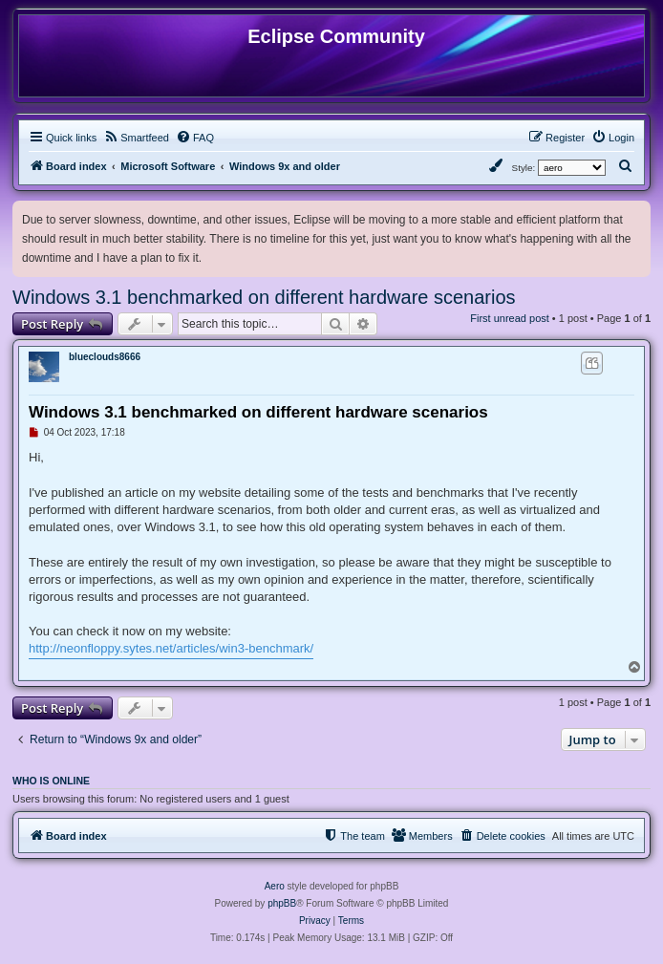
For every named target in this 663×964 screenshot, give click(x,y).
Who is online (51, 780)
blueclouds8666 (104, 357)
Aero (275, 886)
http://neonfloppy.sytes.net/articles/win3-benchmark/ (171, 648)
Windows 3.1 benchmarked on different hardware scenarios (264, 297)
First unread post (509, 318)
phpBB (281, 903)
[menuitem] (136, 137)
